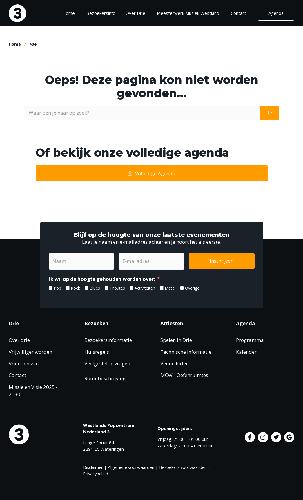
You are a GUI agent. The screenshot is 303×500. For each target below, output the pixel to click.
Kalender (246, 352)
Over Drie (135, 13)
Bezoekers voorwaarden (183, 467)
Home (68, 13)
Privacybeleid (95, 473)
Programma (250, 340)
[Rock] (68, 288)
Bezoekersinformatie (108, 340)
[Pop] (50, 288)
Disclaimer (93, 467)
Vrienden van (24, 363)
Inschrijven (221, 261)
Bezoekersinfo (103, 13)
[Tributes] (106, 288)
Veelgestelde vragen (107, 363)
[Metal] (162, 288)
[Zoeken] (269, 113)
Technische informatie (185, 352)
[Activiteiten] (131, 288)
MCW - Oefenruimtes (184, 375)
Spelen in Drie (176, 340)
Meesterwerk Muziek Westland (188, 13)
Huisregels (96, 352)
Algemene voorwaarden (131, 467)
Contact (238, 13)
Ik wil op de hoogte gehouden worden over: (102, 279)
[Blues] (86, 288)
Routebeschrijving (105, 378)
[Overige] (182, 288)
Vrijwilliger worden (30, 352)
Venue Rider (174, 363)
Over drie (19, 340)
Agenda (276, 13)
